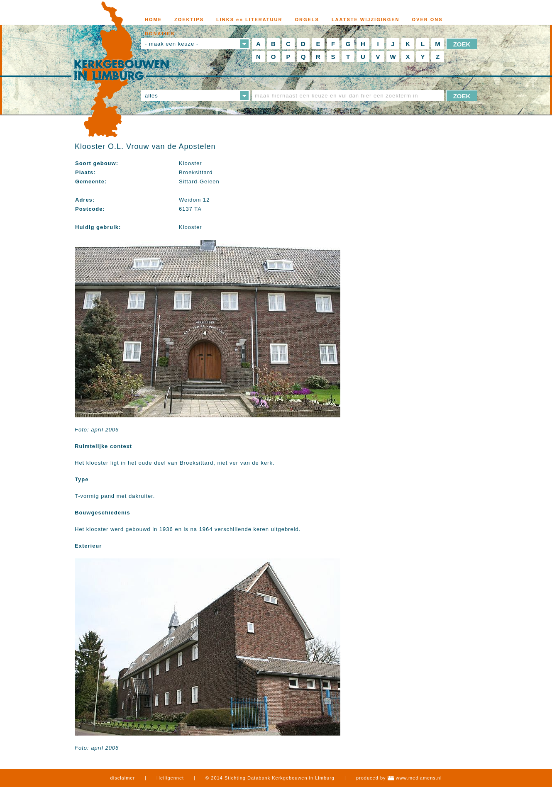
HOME (153, 19)
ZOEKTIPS (189, 19)
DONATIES (160, 33)
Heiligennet (170, 777)
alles (151, 96)
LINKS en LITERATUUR (249, 19)
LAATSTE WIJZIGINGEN (366, 19)
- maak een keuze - (171, 44)
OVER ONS (427, 19)
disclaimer (122, 777)
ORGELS (307, 19)
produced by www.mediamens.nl (399, 777)
